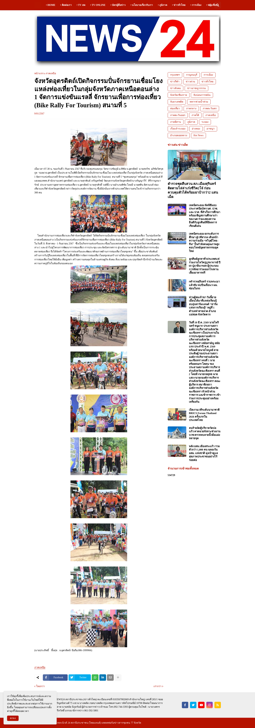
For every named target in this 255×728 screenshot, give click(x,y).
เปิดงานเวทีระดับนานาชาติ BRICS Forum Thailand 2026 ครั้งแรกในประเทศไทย (204, 415)
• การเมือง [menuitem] (195, 5)
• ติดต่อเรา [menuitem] (66, 5)
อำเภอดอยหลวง (178, 135)
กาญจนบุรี (191, 74)
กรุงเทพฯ (175, 74)
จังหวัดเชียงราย (178, 95)
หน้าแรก (39, 73)
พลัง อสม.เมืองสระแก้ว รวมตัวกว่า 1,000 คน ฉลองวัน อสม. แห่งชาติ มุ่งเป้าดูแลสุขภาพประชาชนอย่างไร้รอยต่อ (204, 453)
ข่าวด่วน (190, 81)
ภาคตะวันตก (210, 108)
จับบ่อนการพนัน (202, 95)
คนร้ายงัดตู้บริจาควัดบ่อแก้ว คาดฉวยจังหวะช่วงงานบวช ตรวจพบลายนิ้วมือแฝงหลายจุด (204, 433)
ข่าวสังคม (175, 88)
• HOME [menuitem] (50, 5)
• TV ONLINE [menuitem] (98, 5)
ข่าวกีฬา (174, 81)
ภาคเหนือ (51, 73)
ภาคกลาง (191, 108)
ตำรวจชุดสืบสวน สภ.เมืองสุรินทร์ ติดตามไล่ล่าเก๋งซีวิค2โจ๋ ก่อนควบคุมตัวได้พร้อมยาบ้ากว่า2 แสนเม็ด (193, 190)
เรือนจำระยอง (177, 128)
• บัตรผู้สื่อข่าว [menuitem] (118, 5)
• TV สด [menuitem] (81, 5)
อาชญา (210, 128)
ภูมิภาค (191, 122)
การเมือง (208, 74)
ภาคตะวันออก (177, 115)
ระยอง (205, 122)
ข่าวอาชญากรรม (196, 88)
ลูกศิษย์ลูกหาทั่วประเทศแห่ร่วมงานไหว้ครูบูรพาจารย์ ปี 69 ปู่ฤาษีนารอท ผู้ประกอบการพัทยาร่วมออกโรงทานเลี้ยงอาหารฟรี (205, 265)
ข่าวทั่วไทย (207, 81)
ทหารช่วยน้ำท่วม (199, 101)
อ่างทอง (196, 128)
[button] (210, 5)
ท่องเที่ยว (175, 108)
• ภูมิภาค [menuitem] (162, 5)
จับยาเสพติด (176, 101)
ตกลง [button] (13, 718)
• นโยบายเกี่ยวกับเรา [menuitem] (142, 5)
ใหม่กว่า (40, 686)
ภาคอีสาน (175, 122)
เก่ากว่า (158, 686)
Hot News (198, 135)
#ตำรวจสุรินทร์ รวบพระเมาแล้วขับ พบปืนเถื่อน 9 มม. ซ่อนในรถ (204, 285)
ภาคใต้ (195, 115)
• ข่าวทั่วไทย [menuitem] (178, 5)
